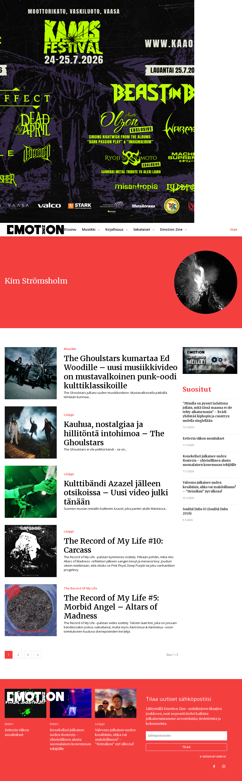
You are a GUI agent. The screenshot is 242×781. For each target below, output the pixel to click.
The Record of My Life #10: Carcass (113, 545)
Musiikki (70, 348)
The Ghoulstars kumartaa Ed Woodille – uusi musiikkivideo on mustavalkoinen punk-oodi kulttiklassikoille (120, 372)
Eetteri (9, 724)
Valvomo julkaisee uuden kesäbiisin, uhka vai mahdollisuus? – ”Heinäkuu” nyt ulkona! (209, 487)
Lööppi (69, 414)
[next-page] (38, 655)
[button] (233, 229)
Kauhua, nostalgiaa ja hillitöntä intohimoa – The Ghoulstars (114, 433)
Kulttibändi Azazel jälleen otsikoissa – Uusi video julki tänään (116, 493)
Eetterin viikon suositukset (203, 438)
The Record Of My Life (80, 588)
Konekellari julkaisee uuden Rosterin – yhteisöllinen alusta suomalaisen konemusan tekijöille (209, 460)
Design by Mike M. (214, 756)
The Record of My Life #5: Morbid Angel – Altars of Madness (111, 607)
